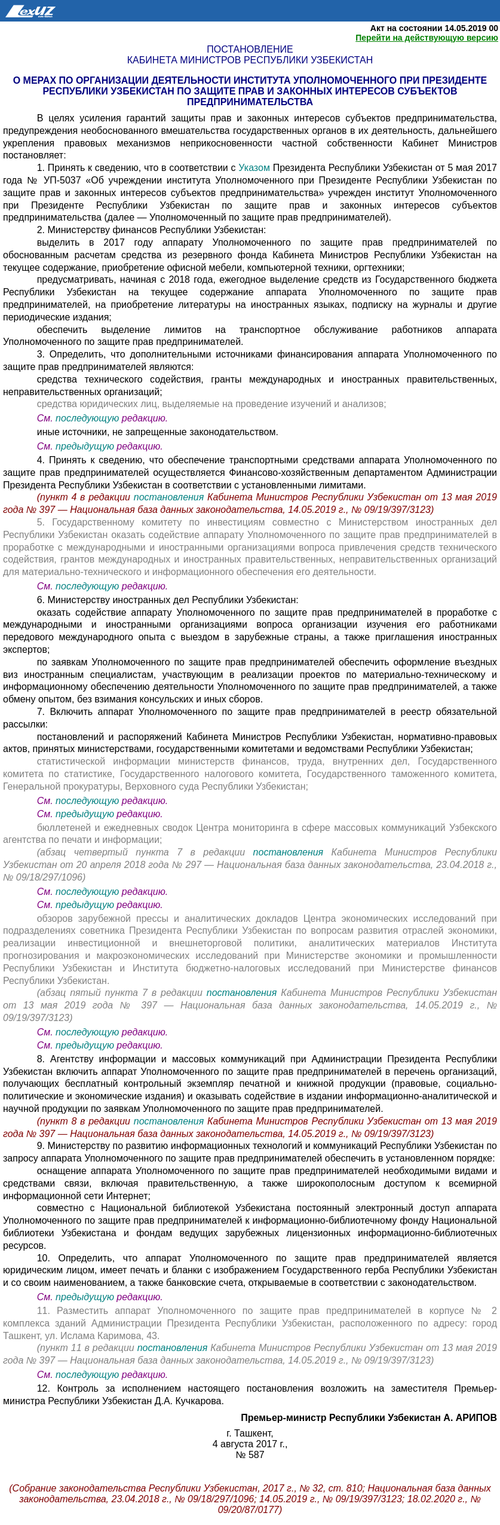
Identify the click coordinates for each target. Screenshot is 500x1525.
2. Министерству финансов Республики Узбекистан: (151, 230)
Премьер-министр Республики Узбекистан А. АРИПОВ (369, 1418)
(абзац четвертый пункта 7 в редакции (145, 852)
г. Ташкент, (249, 1433)
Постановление (250, 49)
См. (46, 418)
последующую (87, 418)
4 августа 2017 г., (250, 1444)
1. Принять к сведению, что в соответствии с (138, 168)
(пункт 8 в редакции (85, 1121)
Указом (254, 168)
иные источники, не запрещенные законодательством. (157, 432)
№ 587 (249, 1455)
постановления (170, 497)
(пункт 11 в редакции (87, 1348)
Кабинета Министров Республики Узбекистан (250, 60)
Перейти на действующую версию (426, 37)
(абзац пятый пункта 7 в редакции (122, 993)
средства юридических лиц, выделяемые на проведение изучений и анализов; (211, 404)
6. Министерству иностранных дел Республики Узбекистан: (168, 600)
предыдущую (85, 446)
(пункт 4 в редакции (85, 497)
